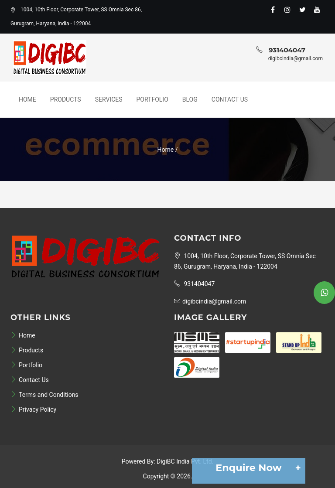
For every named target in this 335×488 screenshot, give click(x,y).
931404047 (287, 50)
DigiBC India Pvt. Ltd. (185, 461)
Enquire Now (256, 467)
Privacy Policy (33, 409)
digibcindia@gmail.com (295, 58)
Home (27, 99)
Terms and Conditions (44, 394)
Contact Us (230, 99)
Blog (190, 99)
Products (65, 99)
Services (109, 99)
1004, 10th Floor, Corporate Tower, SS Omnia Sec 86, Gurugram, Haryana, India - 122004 (76, 17)
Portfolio (152, 99)
